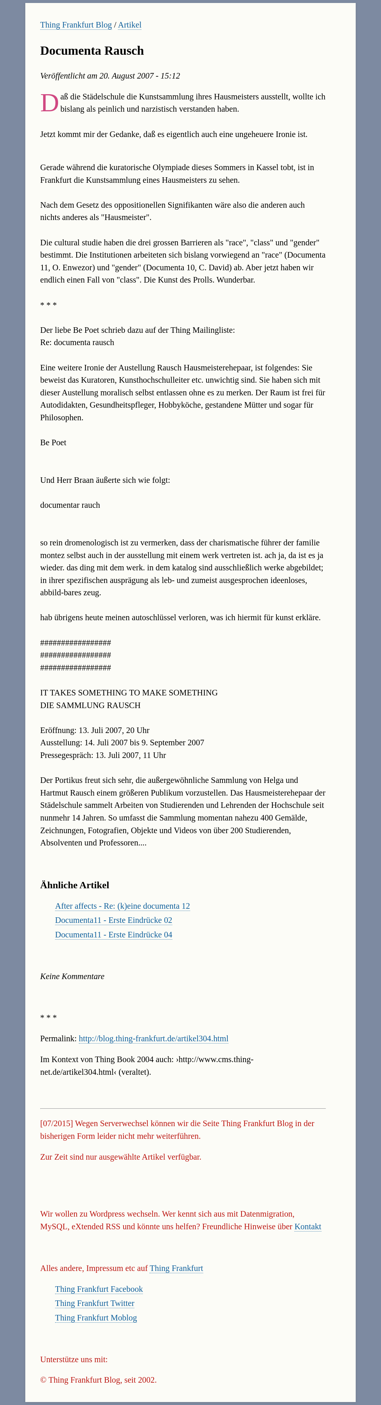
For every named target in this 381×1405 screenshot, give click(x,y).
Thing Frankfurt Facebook (99, 1289)
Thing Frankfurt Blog (76, 24)
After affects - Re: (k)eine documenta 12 (122, 906)
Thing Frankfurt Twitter (94, 1303)
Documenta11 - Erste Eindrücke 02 (113, 920)
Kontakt (307, 1226)
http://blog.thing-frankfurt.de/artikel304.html (153, 1038)
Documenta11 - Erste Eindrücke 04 (113, 934)
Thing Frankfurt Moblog (96, 1317)
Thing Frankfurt (176, 1268)
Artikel (129, 24)
